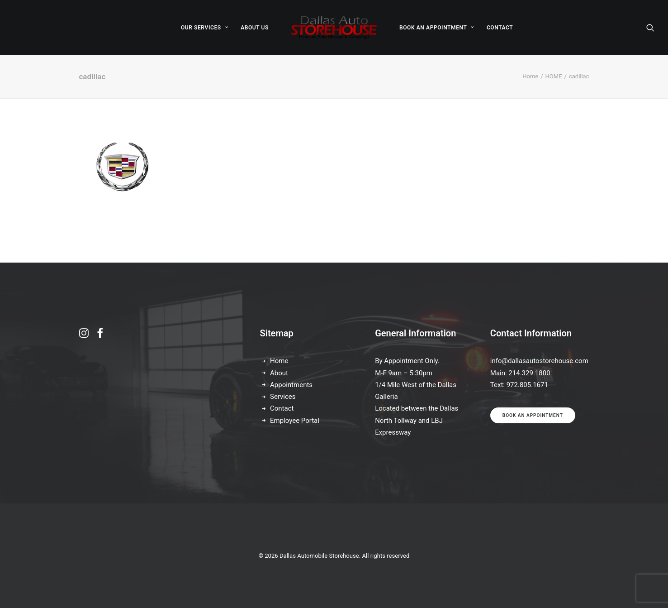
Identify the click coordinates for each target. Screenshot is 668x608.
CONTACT (500, 27)
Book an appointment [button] (532, 415)
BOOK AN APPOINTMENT (436, 27)
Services (283, 397)
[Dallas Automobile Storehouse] (334, 27)
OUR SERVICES (204, 27)
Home (530, 76)
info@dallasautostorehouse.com (539, 361)
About (279, 373)
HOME (553, 76)
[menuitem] (204, 27)
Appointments (291, 385)
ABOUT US (255, 27)
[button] (650, 27)
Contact (282, 408)
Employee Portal (294, 421)
